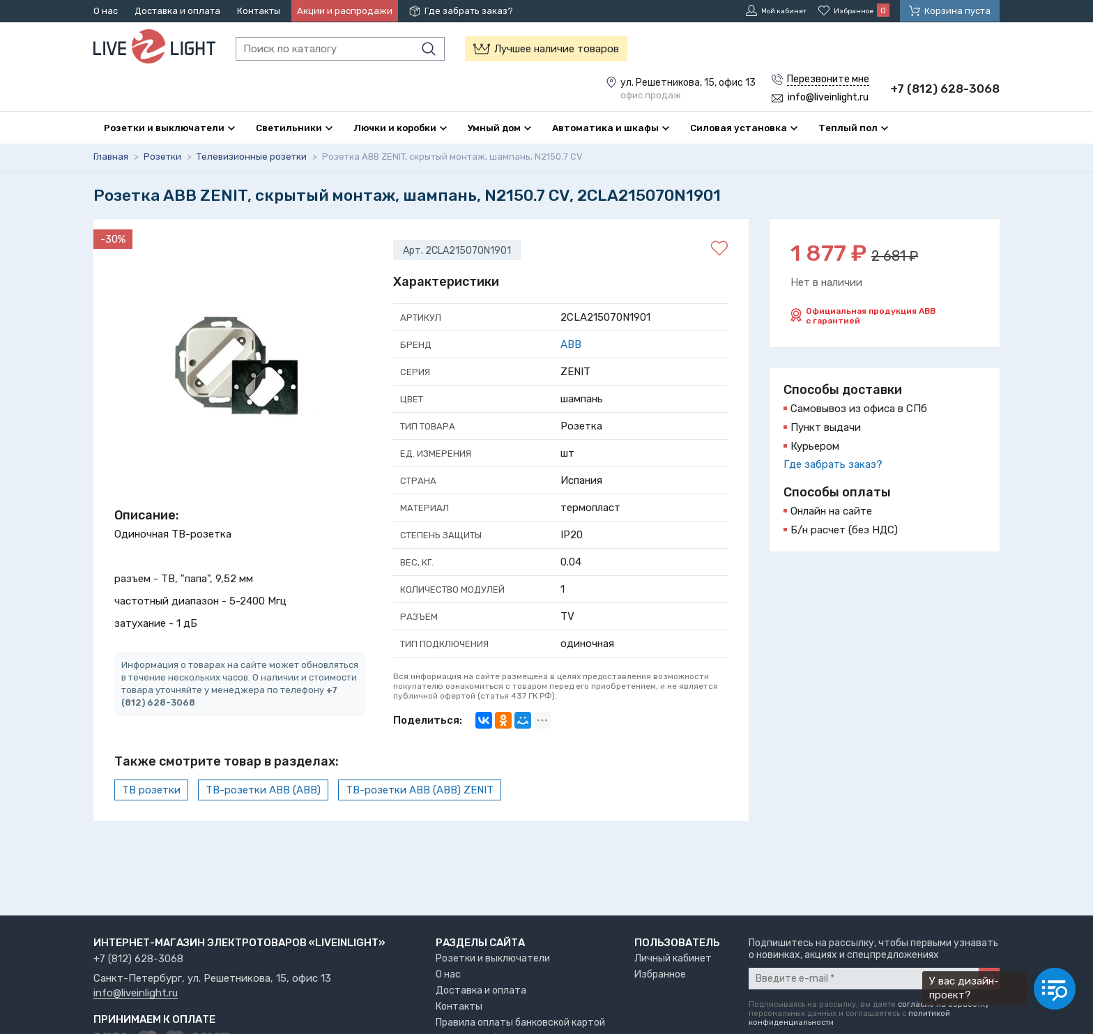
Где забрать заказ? (469, 11)
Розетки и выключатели (493, 958)
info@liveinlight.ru (135, 993)
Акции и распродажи (344, 11)
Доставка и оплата (177, 11)
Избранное (660, 974)
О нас (105, 11)
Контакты (258, 11)
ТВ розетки (151, 790)
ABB (570, 344)
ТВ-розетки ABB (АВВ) (263, 790)
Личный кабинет (673, 958)
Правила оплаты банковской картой (520, 1022)
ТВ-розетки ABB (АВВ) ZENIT (420, 790)
